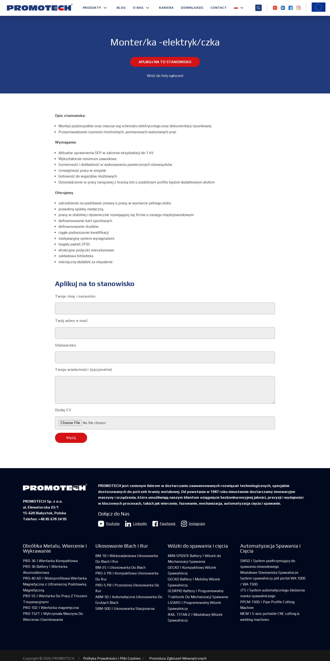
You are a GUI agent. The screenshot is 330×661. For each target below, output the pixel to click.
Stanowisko (165, 353)
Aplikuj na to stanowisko (165, 62)
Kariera (166, 7)
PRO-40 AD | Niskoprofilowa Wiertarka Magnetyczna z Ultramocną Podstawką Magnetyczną (55, 584)
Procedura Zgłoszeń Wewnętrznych (177, 658)
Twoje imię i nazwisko (165, 304)
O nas (138, 7)
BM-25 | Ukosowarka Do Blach (120, 567)
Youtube (109, 524)
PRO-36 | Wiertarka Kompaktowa (50, 561)
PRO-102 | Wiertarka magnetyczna (51, 607)
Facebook (164, 523)
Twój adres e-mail (165, 328)
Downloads (192, 7)
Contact (219, 7)
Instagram (193, 524)
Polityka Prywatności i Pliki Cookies (112, 658)
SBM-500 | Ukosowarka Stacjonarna (124, 608)
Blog (121, 7)
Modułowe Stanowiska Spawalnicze (269, 572)
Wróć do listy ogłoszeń (165, 75)
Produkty (92, 7)
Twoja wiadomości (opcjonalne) (165, 385)
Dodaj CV (165, 418)
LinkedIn (136, 524)
